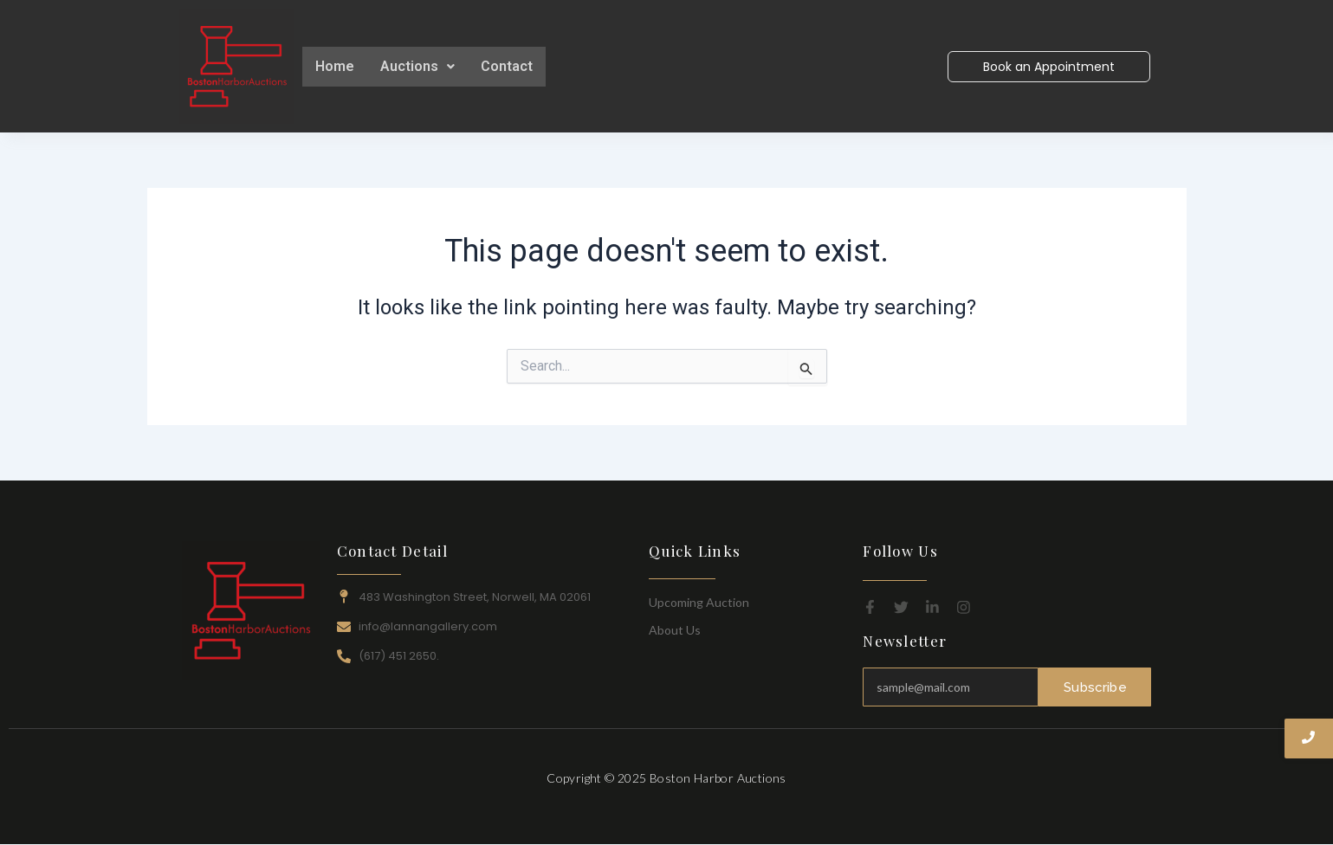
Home (334, 66)
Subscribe (1096, 686)
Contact (507, 66)
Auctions (417, 66)
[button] (417, 67)
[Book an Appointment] (1049, 66)
